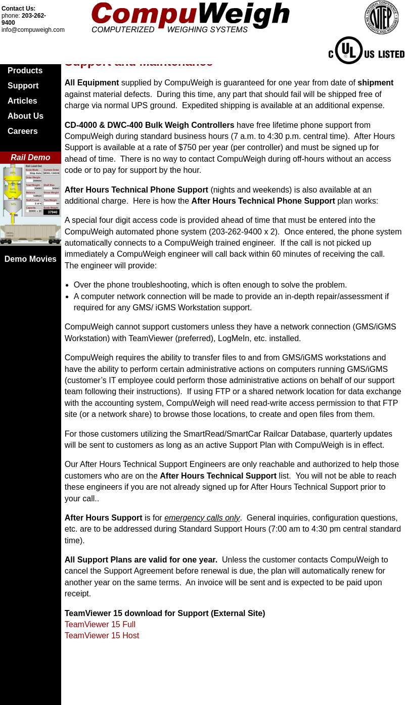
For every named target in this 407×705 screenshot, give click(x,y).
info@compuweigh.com (33, 29)
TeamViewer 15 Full (100, 624)
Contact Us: (18, 8)
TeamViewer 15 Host (102, 635)
